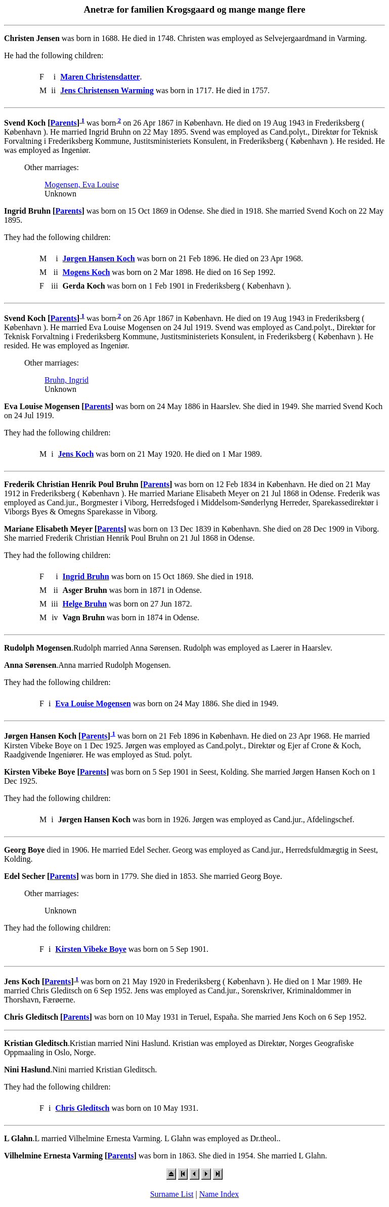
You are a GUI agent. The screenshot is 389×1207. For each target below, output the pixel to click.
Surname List (172, 1194)
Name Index (219, 1194)
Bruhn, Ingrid (67, 380)
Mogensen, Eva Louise (82, 184)
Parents (64, 122)
